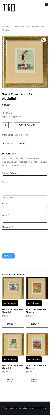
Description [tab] (7, 144)
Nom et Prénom (10, 173)
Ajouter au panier (27, 125)
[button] (43, 40)
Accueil (5, 26)
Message (7, 227)
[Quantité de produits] (7, 125)
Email (5, 203)
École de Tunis (17, 26)
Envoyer (8, 256)
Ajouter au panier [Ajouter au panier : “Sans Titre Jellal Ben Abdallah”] (11, 324)
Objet (5, 215)
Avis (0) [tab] (22, 144)
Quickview (9, 303)
